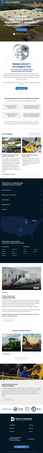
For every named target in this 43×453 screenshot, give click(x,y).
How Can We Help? (21, 29)
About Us (31, 428)
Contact (31, 431)
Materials (12, 428)
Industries (12, 431)
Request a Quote (21, 88)
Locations (31, 425)
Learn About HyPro (8, 320)
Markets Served (21, 358)
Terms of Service (33, 451)
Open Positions (8, 399)
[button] (40, 146)
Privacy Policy (26, 451)
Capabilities (12, 425)
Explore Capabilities (34, 134)
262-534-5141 (30, 438)
